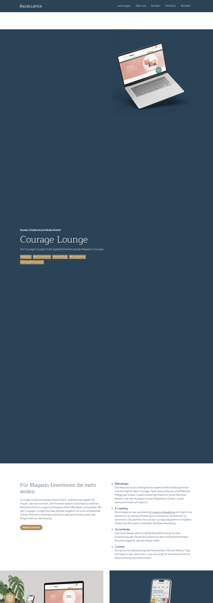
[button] (10, 598)
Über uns (141, 5)
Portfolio (170, 5)
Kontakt (185, 5)
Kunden (155, 5)
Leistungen (123, 6)
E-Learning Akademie (162, 502)
